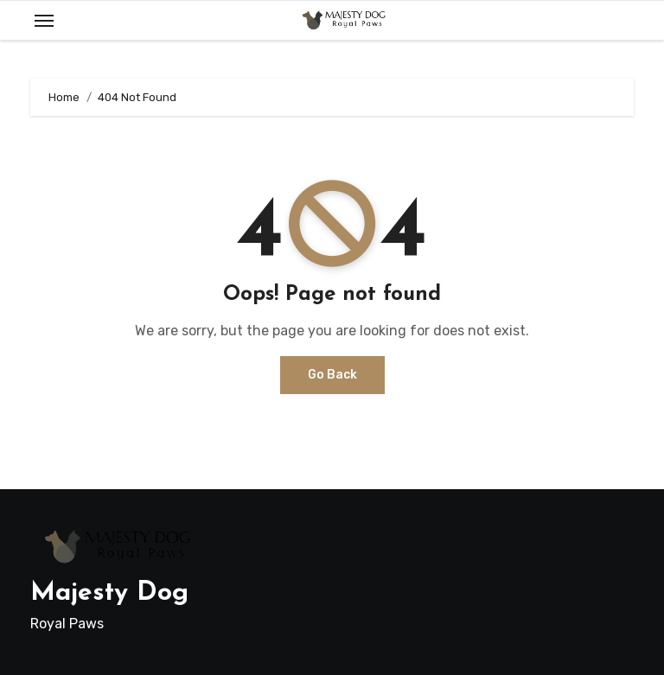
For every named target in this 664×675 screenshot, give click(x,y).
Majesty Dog (109, 593)
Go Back (332, 374)
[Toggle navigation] (44, 20)
